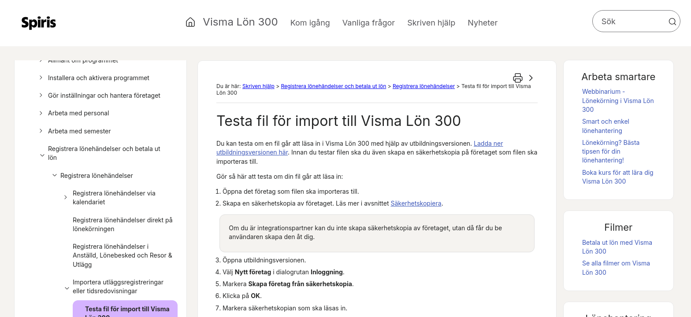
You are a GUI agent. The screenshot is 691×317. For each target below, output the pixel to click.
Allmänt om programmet (77, 60)
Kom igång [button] (310, 22)
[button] (672, 21)
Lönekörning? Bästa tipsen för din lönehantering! (611, 151)
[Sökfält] (636, 21)
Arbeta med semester (74, 131)
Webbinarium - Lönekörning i (618, 100)
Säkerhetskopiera (415, 203)
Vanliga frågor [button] (368, 22)
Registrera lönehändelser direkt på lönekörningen (123, 224)
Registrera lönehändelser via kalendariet (108, 197)
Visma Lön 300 (240, 21)
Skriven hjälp (258, 86)
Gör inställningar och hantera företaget (98, 95)
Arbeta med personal (73, 113)
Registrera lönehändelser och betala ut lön (98, 153)
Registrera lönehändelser (91, 175)
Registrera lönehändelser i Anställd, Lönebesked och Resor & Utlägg (122, 255)
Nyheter (483, 22)
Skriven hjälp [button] (431, 22)
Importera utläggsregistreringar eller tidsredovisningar (112, 286)
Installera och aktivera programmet (93, 78)
